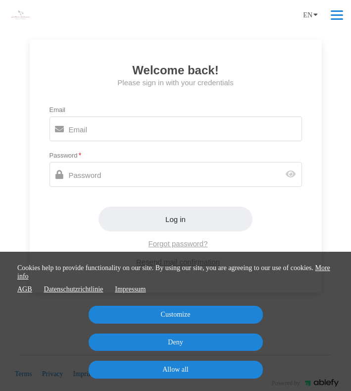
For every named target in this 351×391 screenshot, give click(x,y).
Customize (176, 314)
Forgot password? (177, 243)
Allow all (175, 369)
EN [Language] (310, 14)
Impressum (130, 289)
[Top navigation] (337, 14)
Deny (175, 342)
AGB (24, 289)
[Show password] (293, 175)
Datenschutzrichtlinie (73, 289)
